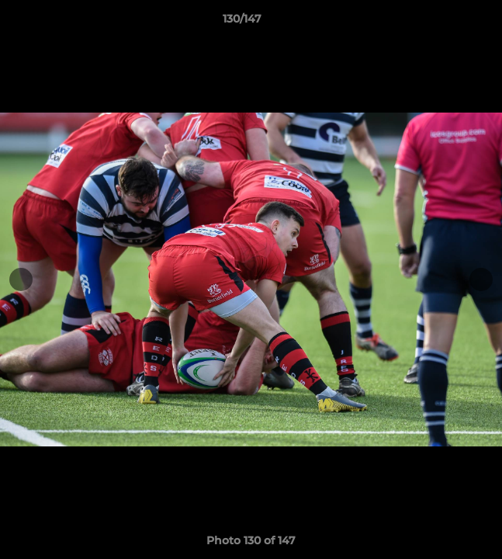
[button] (446, 23)
